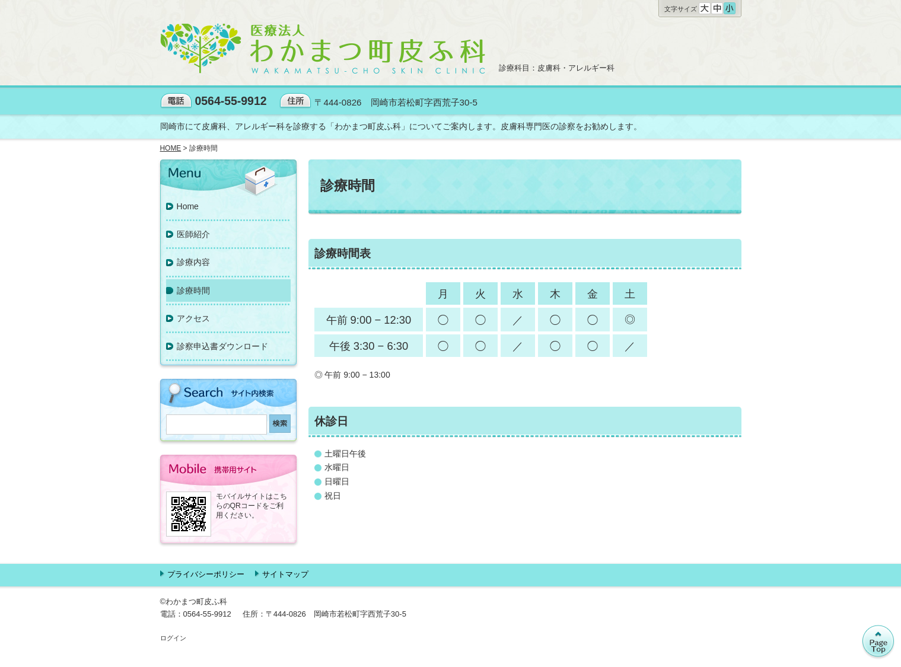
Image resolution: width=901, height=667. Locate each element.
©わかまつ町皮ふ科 (194, 601)
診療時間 (193, 290)
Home (188, 206)
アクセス (193, 318)
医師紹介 (193, 234)
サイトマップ (285, 574)
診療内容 (193, 262)
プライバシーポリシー (205, 574)
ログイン (173, 638)
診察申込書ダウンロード (222, 346)
